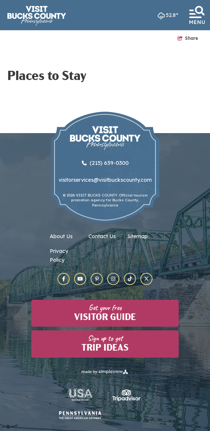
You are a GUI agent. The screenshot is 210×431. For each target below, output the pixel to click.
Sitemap (137, 236)
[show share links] (188, 38)
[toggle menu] (196, 15)
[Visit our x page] (146, 279)
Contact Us (102, 236)
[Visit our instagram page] (113, 279)
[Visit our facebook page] (63, 279)
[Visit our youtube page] (80, 279)
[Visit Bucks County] (36, 16)
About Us (61, 236)
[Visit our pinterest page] (97, 279)
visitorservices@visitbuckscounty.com (105, 180)
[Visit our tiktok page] (130, 279)
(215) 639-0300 (105, 162)
